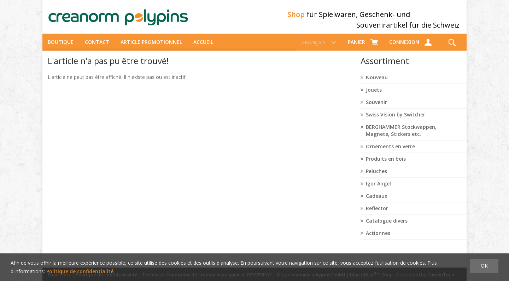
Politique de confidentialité (79, 271)
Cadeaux (376, 202)
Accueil (203, 48)
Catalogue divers (387, 226)
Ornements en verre (390, 152)
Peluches (376, 177)
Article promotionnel (151, 48)
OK (484, 265)
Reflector (377, 214)
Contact (97, 48)
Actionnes (378, 239)
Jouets (374, 95)
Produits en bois (386, 164)
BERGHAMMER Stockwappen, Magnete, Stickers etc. (401, 136)
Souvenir (376, 108)
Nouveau (377, 83)
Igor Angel (378, 189)
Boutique (61, 48)
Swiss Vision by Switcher (395, 120)
